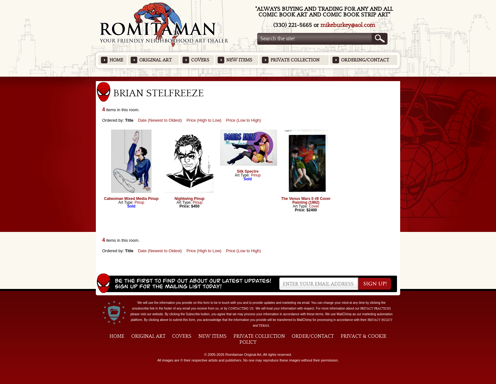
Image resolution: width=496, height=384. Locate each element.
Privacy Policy (380, 320)
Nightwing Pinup (190, 198)
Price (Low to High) (243, 120)
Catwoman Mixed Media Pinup (131, 198)
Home (116, 60)
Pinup (139, 202)
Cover (314, 206)
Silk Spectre (248, 171)
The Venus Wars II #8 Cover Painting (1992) (306, 200)
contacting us (241, 308)
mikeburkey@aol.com (347, 25)
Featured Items (248, 78)
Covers (200, 60)
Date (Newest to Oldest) (160, 120)
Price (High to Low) (203, 120)
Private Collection (294, 60)
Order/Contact (313, 336)
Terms (264, 326)
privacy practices (375, 308)
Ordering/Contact (365, 60)
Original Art (155, 60)
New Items (239, 60)
